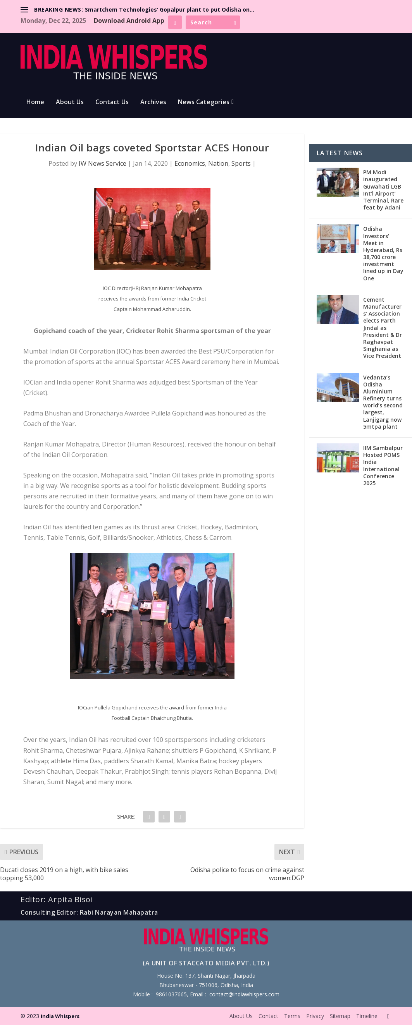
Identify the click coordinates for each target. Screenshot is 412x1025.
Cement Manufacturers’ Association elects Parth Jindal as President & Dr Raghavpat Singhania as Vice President (382, 328)
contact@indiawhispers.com (244, 994)
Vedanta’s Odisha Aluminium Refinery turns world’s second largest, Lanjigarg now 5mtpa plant (383, 402)
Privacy (315, 1016)
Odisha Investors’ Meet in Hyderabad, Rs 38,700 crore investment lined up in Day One (383, 253)
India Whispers (60, 1016)
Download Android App (129, 20)
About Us (70, 102)
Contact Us (112, 102)
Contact (268, 1016)
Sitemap (340, 1016)
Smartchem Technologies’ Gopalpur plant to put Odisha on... (169, 9)
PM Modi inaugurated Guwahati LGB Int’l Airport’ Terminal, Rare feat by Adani (383, 189)
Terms (292, 1016)
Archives (153, 102)
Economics (189, 163)
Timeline (367, 1016)
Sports (241, 163)
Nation (218, 163)
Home (35, 102)
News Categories (203, 102)
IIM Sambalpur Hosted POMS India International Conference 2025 (383, 465)
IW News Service (102, 163)
